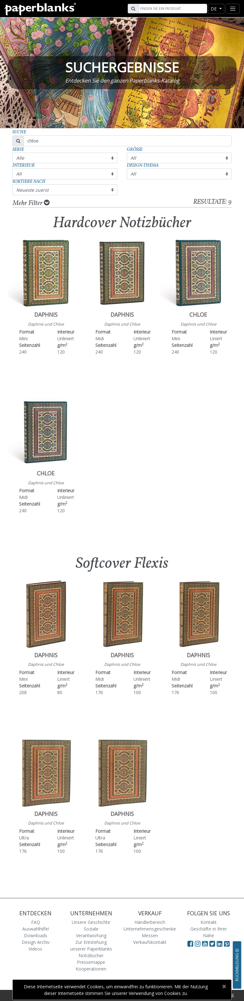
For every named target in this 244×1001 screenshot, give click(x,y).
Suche (19, 132)
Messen (150, 935)
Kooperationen (91, 969)
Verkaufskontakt (149, 942)
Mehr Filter (31, 203)
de (214, 9)
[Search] (172, 8)
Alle (20, 158)
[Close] (223, 986)
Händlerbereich (149, 922)
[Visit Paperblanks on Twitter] (213, 943)
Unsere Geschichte (91, 922)
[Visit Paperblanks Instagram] (197, 943)
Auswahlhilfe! (35, 929)
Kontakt (208, 922)
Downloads (35, 935)
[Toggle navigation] (233, 9)
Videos (35, 949)
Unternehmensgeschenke (150, 929)
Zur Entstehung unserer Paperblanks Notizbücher (91, 948)
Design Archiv (36, 942)
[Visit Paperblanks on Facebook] (190, 943)
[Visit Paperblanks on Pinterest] (227, 943)
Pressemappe (91, 962)
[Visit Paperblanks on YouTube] (205, 943)
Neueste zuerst (32, 190)
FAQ (35, 922)
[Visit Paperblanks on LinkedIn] (220, 943)
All (133, 158)
